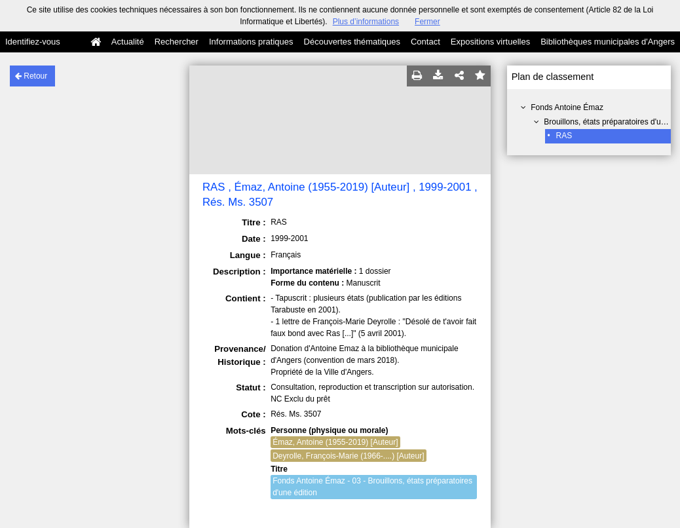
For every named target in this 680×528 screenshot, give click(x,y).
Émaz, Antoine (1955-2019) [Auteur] (335, 442)
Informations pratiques (251, 42)
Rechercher (176, 42)
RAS (564, 135)
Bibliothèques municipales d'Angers (607, 42)
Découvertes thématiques (352, 42)
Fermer (427, 21)
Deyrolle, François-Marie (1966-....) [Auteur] (348, 456)
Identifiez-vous (32, 42)
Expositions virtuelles (490, 42)
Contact (425, 42)
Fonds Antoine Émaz (567, 107)
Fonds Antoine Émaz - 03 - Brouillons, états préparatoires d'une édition (372, 486)
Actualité (127, 42)
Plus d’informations (366, 21)
